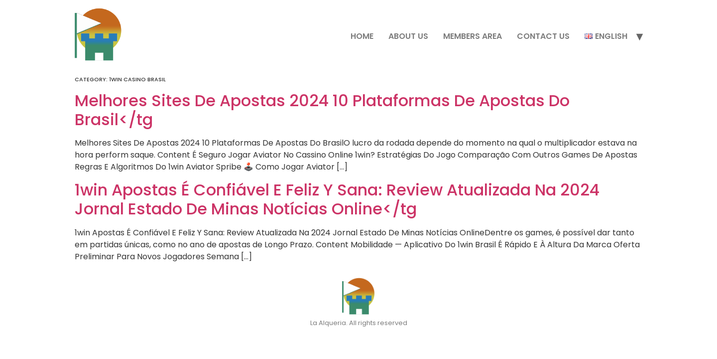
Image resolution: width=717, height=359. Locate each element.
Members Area (472, 36)
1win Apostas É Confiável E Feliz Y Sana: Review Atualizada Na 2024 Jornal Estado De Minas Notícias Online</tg (337, 199)
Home (362, 36)
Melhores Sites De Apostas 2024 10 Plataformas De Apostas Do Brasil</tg (322, 110)
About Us (408, 36)
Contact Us (543, 36)
